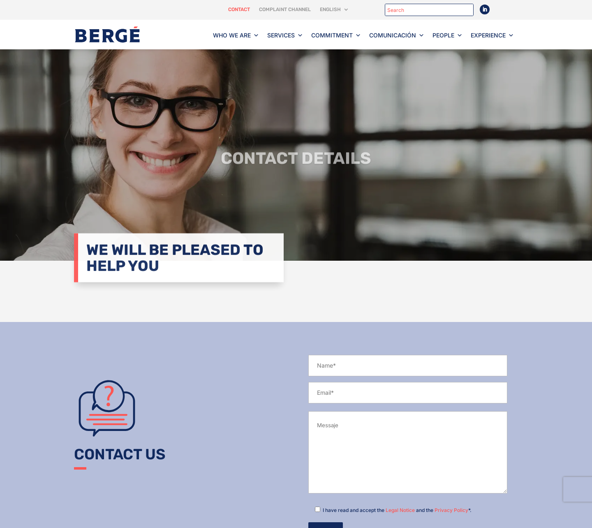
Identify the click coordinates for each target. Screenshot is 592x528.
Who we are (236, 35)
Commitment (336, 35)
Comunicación (396, 35)
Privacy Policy (451, 510)
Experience (492, 35)
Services (285, 35)
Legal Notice (400, 510)
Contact (239, 9)
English (330, 9)
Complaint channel (285, 9)
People (447, 35)
